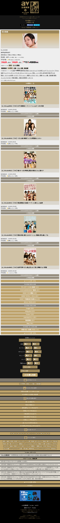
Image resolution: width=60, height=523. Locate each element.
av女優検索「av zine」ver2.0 (30, 505)
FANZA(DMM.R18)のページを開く (30, 113)
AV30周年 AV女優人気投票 (30, 394)
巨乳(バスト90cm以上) (30, 411)
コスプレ (6, 446)
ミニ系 (28, 441)
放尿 (2, 73)
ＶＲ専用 (22, 384)
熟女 (24, 70)
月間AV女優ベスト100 (30, 391)
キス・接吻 (39, 75)
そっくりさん (28, 444)
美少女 (55, 441)
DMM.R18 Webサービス (32, 512)
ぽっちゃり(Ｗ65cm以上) (30, 423)
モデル (55, 444)
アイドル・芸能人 (17, 444)
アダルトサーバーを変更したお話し (17, 461)
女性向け (53, 448)
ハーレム (27, 446)
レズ (36, 70)
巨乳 (12, 441)
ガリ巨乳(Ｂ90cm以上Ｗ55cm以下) (30, 426)
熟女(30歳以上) (30, 405)
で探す (30, 287)
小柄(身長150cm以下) (30, 414)
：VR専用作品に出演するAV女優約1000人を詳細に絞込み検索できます (26, 455)
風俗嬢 (38, 384)
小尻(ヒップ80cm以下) (30, 420)
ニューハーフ (14, 448)
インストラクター (6, 78)
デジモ (17, 73)
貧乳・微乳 (6, 441)
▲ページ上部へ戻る (30, 281)
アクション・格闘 (24, 75)
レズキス (32, 75)
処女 (4, 444)
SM (23, 446)
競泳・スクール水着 (7, 75)
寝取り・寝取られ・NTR (38, 446)
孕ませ (49, 446)
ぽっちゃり (38, 441)
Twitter (34, 508)
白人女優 (6, 448)
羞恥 (55, 75)
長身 (32, 441)
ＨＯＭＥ (30, 485)
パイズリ (16, 75)
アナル (57, 70)
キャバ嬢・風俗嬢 (22, 68)
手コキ (53, 73)
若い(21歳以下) (30, 402)
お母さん (49, 444)
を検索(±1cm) (30, 329)
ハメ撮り (32, 384)
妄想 (46, 73)
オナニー (22, 73)
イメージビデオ (45, 448)
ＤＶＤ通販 (16, 65)
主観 (15, 68)
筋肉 (44, 441)
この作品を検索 (30, 116)
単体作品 (31, 448)
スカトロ (32, 70)
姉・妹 (9, 444)
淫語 (49, 73)
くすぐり (30, 78)
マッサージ (11, 73)
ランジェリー (50, 70)
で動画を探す (30, 302)
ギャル (35, 444)
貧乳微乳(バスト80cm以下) (30, 408)
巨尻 (15, 441)
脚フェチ (49, 441)
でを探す (30, 290)
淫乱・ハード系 (37, 73)
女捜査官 (24, 78)
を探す (30, 311)
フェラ (6, 73)
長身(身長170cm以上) (30, 417)
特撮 (13, 78)
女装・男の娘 (23, 448)
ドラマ (37, 448)
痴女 (27, 70)
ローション (28, 73)
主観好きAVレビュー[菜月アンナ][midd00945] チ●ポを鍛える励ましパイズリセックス (32, 464)
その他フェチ (42, 70)
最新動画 (4, 68)
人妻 (43, 73)
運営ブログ (27, 508)
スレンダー (21, 441)
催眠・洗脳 (18, 78)
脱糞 (21, 70)
